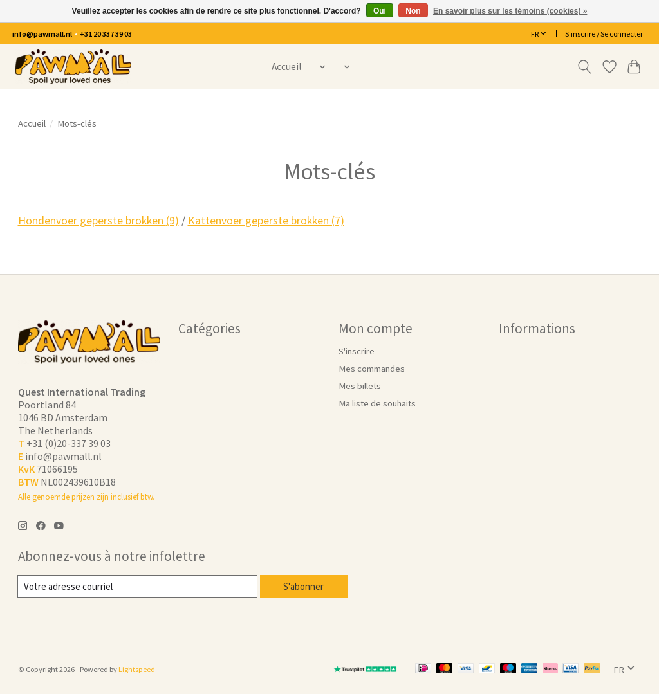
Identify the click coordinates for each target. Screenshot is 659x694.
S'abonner (304, 586)
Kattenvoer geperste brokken (266, 221)
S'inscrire (357, 351)
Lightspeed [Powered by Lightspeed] (136, 669)
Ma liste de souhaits (377, 403)
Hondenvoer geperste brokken (98, 221)
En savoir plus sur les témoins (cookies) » (510, 10)
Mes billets (360, 386)
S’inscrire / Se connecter (604, 34)
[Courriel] (138, 586)
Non (412, 10)
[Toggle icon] (584, 66)
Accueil (286, 66)
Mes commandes (372, 368)
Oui (379, 10)
